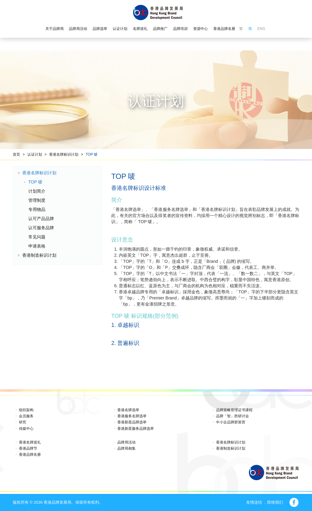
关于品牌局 (54, 29)
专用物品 (36, 209)
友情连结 (254, 502)
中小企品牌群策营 (230, 422)
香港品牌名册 (224, 29)
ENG (261, 29)
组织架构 (26, 410)
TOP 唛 (92, 154)
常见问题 (36, 236)
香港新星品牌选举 (132, 422)
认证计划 (120, 29)
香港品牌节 (28, 448)
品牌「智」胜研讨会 (232, 416)
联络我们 (275, 502)
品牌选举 (100, 29)
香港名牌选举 (128, 410)
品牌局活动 (78, 29)
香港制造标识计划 (39, 255)
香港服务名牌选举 (132, 416)
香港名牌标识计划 (63, 154)
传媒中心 (26, 428)
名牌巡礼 (140, 29)
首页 (16, 154)
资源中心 (200, 29)
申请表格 (36, 246)
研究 (22, 422)
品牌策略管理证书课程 (234, 410)
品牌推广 (160, 29)
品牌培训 (180, 29)
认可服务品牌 (41, 227)
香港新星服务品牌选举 (135, 428)
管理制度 (36, 200)
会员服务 (26, 416)
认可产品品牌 (41, 218)
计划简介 (36, 191)
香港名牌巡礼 (30, 442)
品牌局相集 (126, 448)
